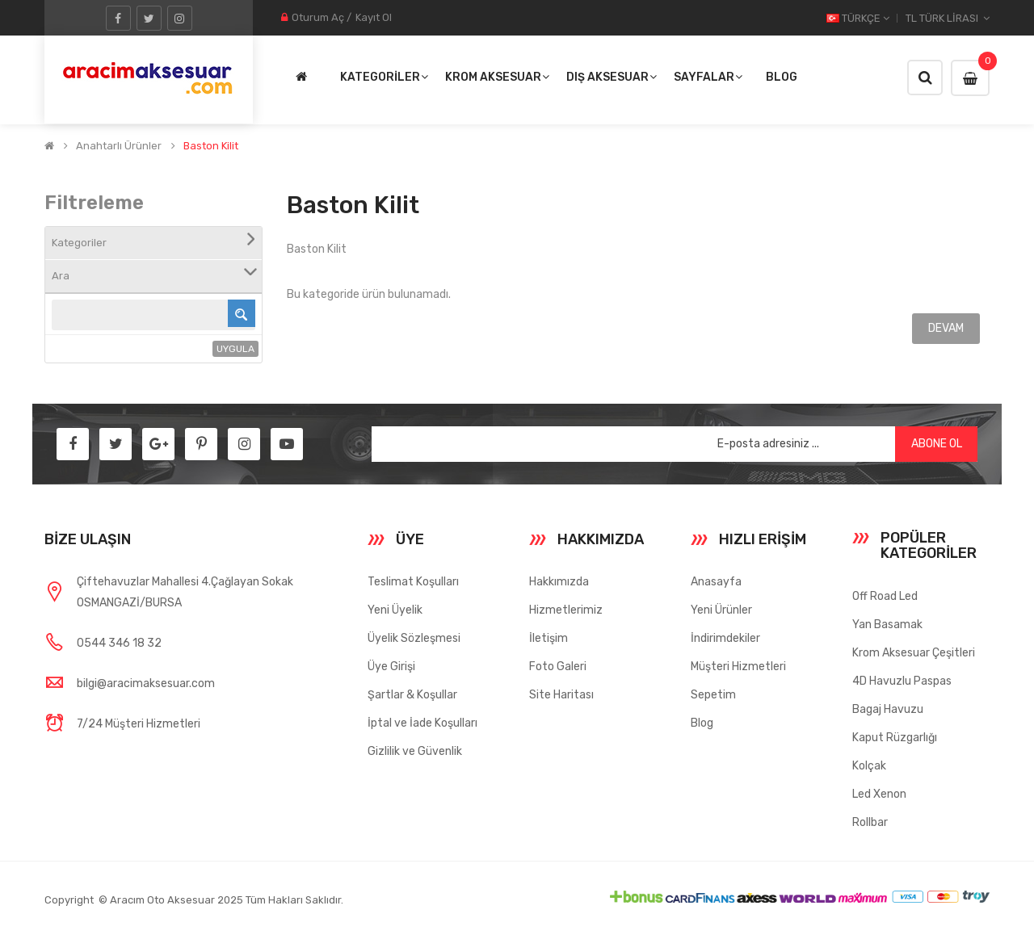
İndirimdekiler (725, 638)
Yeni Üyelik (395, 610)
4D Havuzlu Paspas (902, 681)
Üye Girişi (391, 666)
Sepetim (713, 695)
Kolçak (869, 766)
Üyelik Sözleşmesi (414, 638)
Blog (702, 723)
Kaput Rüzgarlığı (894, 737)
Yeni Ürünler (721, 610)
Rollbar (870, 822)
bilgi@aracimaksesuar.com (146, 683)
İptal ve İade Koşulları (422, 723)
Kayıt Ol (373, 17)
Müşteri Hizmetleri (738, 666)
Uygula (235, 348)
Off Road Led (885, 596)
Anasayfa (716, 582)
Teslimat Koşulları (413, 582)
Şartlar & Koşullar (412, 695)
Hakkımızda (559, 582)
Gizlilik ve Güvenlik (415, 751)
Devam (946, 328)
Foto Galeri (557, 666)
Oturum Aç (318, 17)
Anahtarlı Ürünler (119, 146)
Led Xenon (879, 794)
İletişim (548, 638)
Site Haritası (561, 695)
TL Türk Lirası (948, 18)
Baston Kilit (210, 146)
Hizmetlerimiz (566, 610)
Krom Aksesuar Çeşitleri (913, 653)
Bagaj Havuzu (887, 709)
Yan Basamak (887, 624)
